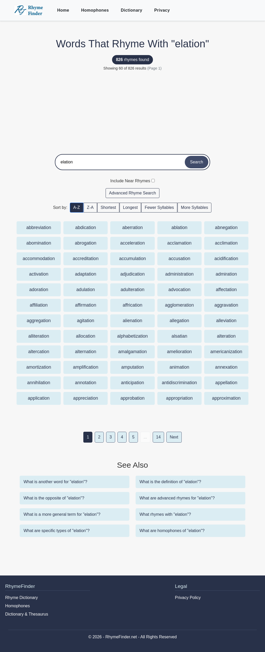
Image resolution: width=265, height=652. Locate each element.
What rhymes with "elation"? (165, 514)
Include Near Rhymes (130, 181)
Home (63, 10)
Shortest (108, 207)
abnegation (226, 227)
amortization (38, 367)
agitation (85, 320)
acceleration (132, 243)
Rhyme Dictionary (21, 597)
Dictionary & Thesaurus (26, 614)
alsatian (179, 336)
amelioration (179, 351)
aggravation (226, 305)
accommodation (39, 258)
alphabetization (132, 336)
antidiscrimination (179, 382)
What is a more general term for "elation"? (62, 514)
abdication (85, 227)
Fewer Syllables (159, 207)
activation (38, 274)
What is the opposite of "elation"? (54, 498)
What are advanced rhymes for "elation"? (177, 498)
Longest (130, 207)
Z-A (90, 207)
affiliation (39, 305)
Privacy (162, 10)
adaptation (85, 274)
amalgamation (132, 351)
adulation (85, 289)
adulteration (132, 289)
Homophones (95, 10)
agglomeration (179, 305)
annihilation (38, 382)
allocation (85, 336)
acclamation (179, 243)
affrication (132, 305)
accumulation (132, 258)
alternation (85, 351)
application (39, 398)
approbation (133, 398)
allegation (179, 320)
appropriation (179, 398)
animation (179, 367)
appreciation (85, 398)
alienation (132, 320)
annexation (226, 367)
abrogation (85, 243)
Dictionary (131, 10)
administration (179, 274)
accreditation (86, 258)
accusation (179, 258)
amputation (132, 367)
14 (158, 437)
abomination (38, 243)
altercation (38, 351)
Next (174, 437)
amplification (85, 367)
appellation (226, 382)
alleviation (226, 320)
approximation (226, 398)
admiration (226, 274)
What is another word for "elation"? (55, 482)
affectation (226, 289)
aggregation (39, 320)
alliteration (38, 336)
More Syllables (194, 207)
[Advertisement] (132, 110)
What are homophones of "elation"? (172, 530)
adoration (38, 289)
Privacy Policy (188, 597)
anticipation (132, 382)
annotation (85, 382)
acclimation (226, 243)
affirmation (85, 305)
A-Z (76, 207)
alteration (226, 336)
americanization (226, 351)
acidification (226, 258)
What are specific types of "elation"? (57, 530)
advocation (179, 289)
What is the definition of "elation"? (170, 482)
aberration (132, 227)
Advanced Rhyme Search (132, 193)
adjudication (132, 274)
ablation (179, 227)
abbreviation (38, 227)
